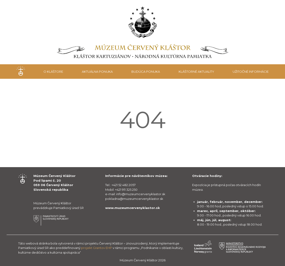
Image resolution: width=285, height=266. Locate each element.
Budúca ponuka (145, 71)
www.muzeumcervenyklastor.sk (132, 208)
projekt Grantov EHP (96, 248)
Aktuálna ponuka (97, 71)
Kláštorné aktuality (196, 71)
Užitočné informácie (251, 71)
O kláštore (53, 71)
